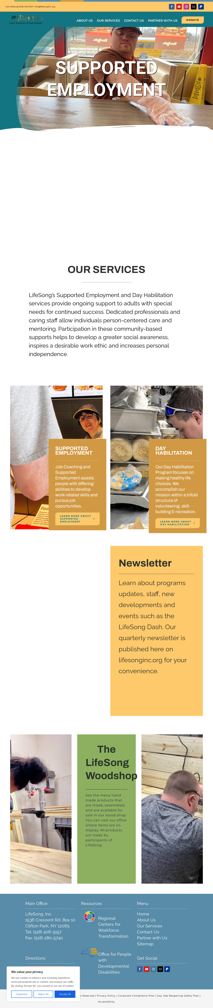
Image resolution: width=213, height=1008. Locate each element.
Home (143, 913)
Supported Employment (88, 295)
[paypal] (201, 6)
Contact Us (148, 931)
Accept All (65, 994)
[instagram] (186, 6)
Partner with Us (152, 937)
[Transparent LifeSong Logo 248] (26, 16)
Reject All (43, 994)
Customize (21, 994)
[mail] (194, 6)
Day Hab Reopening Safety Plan (178, 995)
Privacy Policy (106, 995)
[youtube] (179, 6)
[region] (43, 983)
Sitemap (145, 943)
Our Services (149, 925)
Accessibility (106, 1001)
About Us (146, 919)
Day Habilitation (152, 295)
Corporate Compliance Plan (136, 995)
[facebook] (172, 6)
